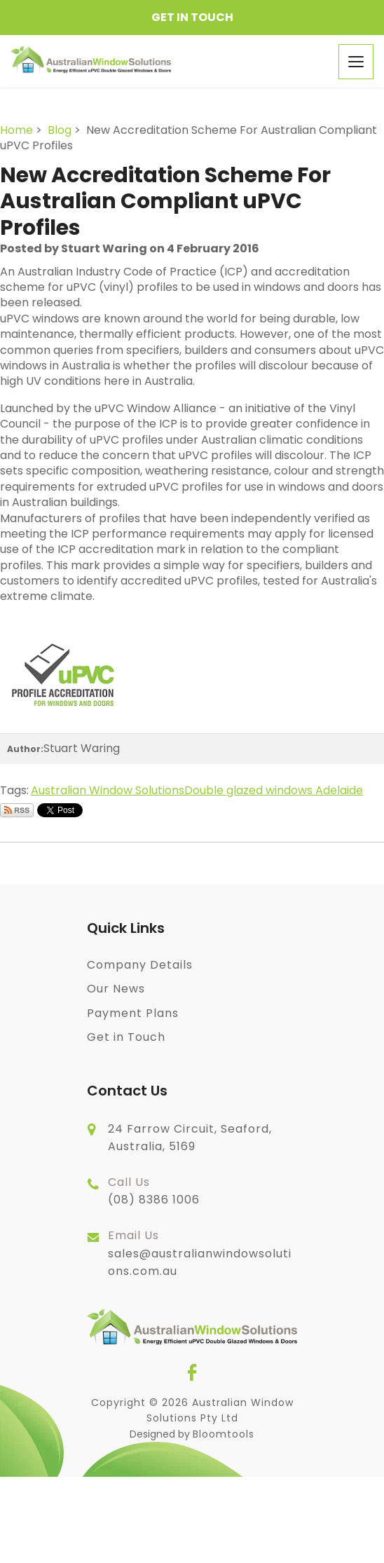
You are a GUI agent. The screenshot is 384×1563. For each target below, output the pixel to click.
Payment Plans (133, 1013)
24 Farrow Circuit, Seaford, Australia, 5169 (190, 1138)
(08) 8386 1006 (154, 1190)
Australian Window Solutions (107, 790)
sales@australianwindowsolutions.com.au (200, 1253)
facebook (192, 1372)
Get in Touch (192, 17)
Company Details (140, 965)
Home (16, 130)
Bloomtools (223, 1434)
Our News (116, 989)
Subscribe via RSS (17, 810)
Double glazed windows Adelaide (273, 790)
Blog (59, 130)
